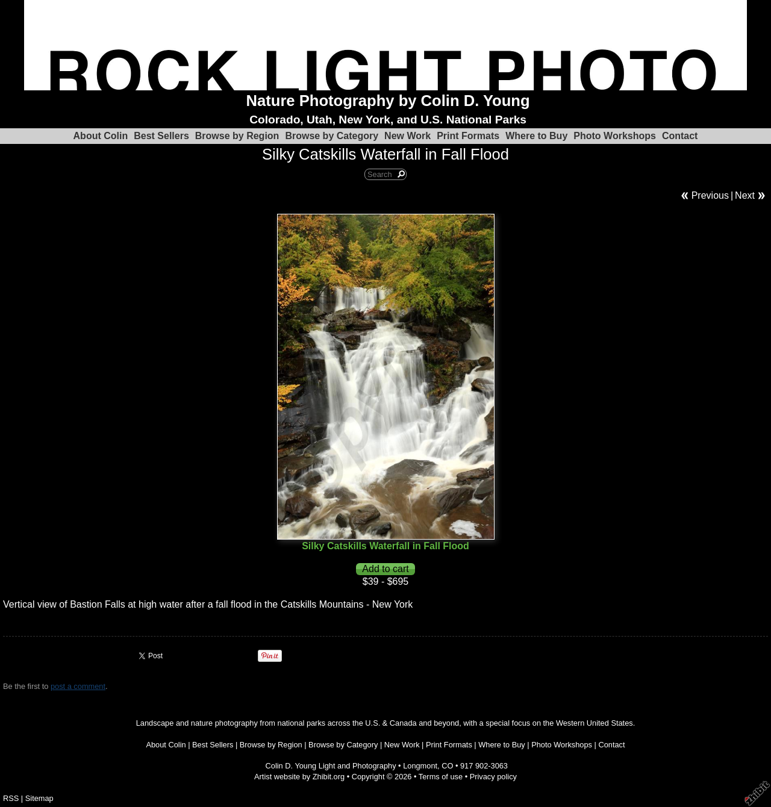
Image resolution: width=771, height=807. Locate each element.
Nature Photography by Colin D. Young (388, 100)
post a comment (78, 686)
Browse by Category (331, 136)
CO (447, 765)
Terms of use (441, 776)
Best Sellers (161, 136)
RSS (11, 798)
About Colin (100, 136)
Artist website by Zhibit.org (299, 776)
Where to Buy (536, 136)
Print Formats (468, 136)
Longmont (420, 765)
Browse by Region (237, 136)
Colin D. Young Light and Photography (331, 765)
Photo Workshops (614, 136)
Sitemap (39, 798)
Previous (710, 195)
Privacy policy (493, 776)
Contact (680, 136)
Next (745, 195)
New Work (407, 136)
